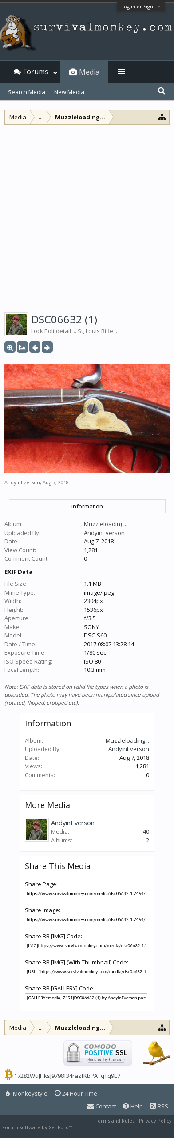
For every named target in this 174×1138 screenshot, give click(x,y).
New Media (69, 92)
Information (87, 506)
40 (146, 831)
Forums (35, 71)
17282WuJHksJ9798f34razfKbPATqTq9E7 (67, 1076)
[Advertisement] (87, 215)
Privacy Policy (155, 1120)
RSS (159, 1106)
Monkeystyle (26, 1093)
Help (133, 1106)
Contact (101, 1106)
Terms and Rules (114, 1120)
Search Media (26, 92)
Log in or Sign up (141, 6)
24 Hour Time (76, 1093)
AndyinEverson (22, 482)
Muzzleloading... (105, 524)
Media (89, 72)
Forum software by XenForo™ (38, 1127)
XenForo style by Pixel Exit (105, 1127)
